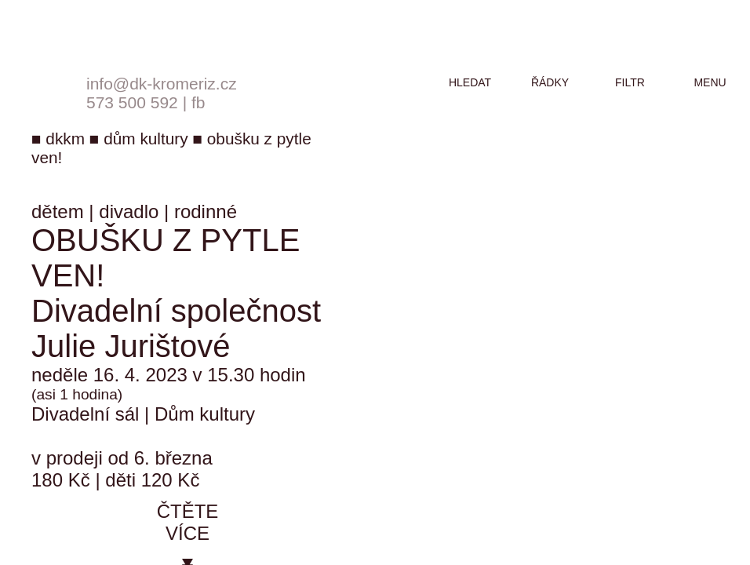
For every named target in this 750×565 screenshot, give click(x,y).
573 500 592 (132, 102)
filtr (630, 82)
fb (198, 102)
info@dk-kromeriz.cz (161, 84)
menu (710, 82)
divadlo (128, 211)
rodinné (205, 211)
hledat (470, 82)
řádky (550, 82)
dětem (57, 211)
